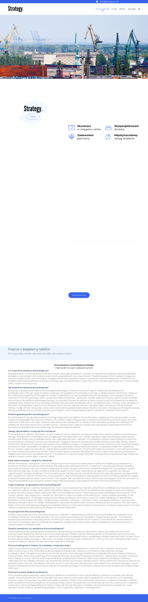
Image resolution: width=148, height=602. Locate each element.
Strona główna (102, 9)
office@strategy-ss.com (109, 2)
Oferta (122, 9)
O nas (114, 9)
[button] (33, 117)
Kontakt (132, 9)
